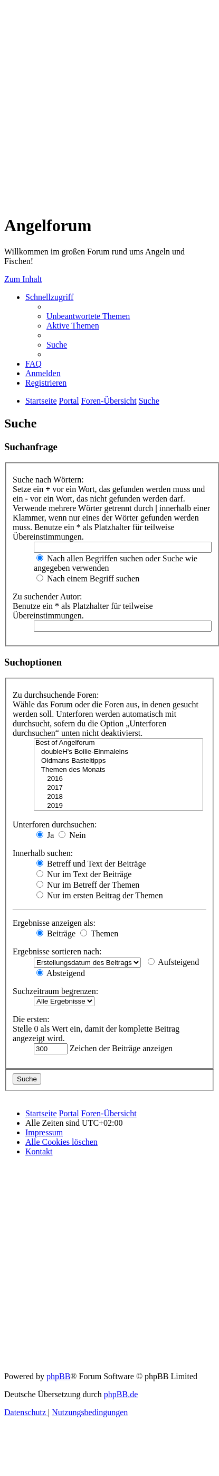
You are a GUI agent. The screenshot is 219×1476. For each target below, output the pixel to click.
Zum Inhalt (23, 279)
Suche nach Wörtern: (48, 479)
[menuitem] (88, 316)
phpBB (58, 1376)
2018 (118, 796)
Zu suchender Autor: (47, 596)
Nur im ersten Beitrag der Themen (99, 895)
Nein (72, 835)
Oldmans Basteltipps (118, 761)
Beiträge (55, 933)
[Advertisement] (99, 103)
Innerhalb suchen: (43, 853)
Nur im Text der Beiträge (83, 874)
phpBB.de (121, 1394)
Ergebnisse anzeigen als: (54, 922)
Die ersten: (31, 1019)
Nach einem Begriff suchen (87, 578)
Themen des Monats (118, 770)
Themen (99, 933)
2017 (118, 787)
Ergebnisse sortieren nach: (57, 951)
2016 (118, 779)
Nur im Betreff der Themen (87, 884)
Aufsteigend (173, 962)
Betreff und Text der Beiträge (91, 863)
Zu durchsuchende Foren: (56, 694)
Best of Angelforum (118, 743)
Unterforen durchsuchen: (55, 824)
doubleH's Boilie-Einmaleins (118, 752)
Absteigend (60, 973)
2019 (118, 805)
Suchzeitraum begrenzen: (55, 991)
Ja (45, 835)
